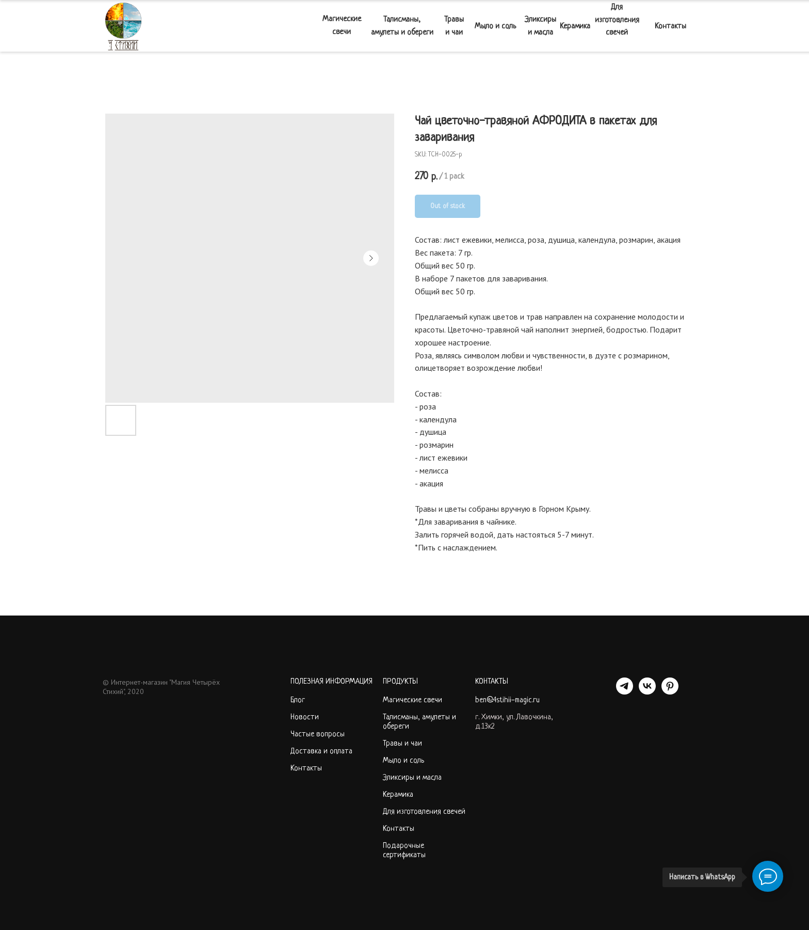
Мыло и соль (403, 760)
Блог (297, 700)
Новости (304, 717)
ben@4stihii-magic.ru (507, 700)
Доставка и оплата (321, 751)
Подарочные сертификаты (404, 851)
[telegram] (624, 691)
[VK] (647, 691)
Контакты (306, 768)
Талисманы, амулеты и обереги (419, 722)
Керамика (398, 795)
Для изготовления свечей (424, 812)
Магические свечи (412, 700)
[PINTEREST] (669, 691)
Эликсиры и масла (412, 778)
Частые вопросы (317, 734)
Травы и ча (400, 743)
